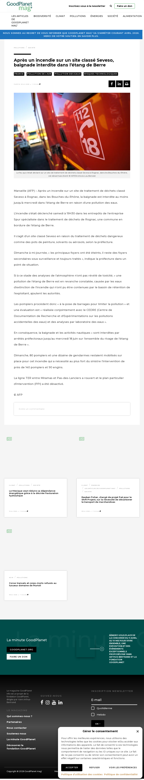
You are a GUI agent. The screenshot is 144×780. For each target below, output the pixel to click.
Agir (11, 577)
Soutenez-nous (16, 733)
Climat (60, 16)
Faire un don (124, 6)
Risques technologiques (100, 74)
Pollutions (78, 16)
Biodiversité (42, 16)
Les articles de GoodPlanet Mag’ (20, 21)
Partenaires (14, 721)
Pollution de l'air (39, 74)
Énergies (96, 16)
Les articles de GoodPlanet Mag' (100, 488)
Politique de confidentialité (121, 774)
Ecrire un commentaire (32, 408)
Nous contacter (17, 727)
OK (97, 723)
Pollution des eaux (68, 74)
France (19, 74)
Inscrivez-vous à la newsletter (87, 6)
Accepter (72, 767)
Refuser (94, 767)
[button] (137, 731)
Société (113, 16)
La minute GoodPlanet (21, 739)
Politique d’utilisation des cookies (82, 774)
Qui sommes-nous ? (19, 716)
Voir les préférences (123, 767)
